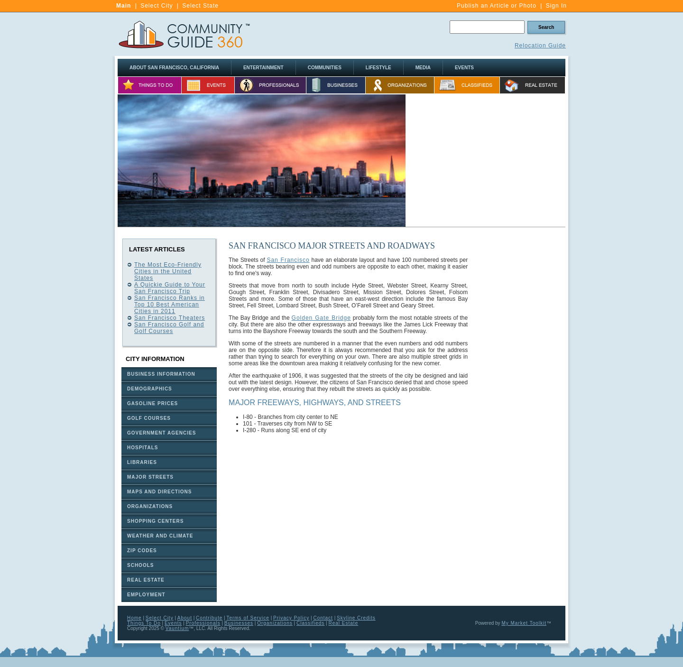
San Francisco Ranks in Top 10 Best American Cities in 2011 (169, 305)
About (184, 618)
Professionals (203, 623)
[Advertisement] (485, 160)
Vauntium (177, 628)
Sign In (556, 5)
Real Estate (344, 623)
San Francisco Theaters (169, 318)
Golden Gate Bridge (321, 318)
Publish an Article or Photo (496, 5)
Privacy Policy (291, 618)
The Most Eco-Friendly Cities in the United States (168, 271)
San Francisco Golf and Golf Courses (169, 327)
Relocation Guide (540, 45)
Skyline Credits (356, 618)
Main (123, 5)
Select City (156, 5)
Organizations (275, 623)
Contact (322, 618)
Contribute (209, 618)
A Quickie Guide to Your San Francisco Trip (169, 288)
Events (173, 623)
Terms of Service (247, 618)
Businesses (238, 623)
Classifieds (310, 623)
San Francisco (288, 260)
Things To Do (144, 623)
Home (134, 618)
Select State (200, 5)
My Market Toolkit (523, 623)
